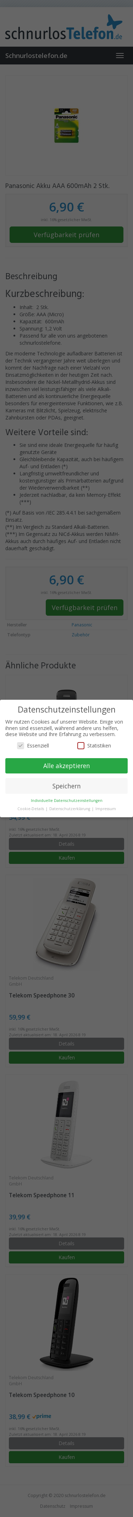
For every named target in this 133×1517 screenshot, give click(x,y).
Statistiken (94, 745)
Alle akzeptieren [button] (66, 765)
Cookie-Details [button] (31, 808)
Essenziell (33, 745)
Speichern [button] (66, 786)
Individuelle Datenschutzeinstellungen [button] (66, 800)
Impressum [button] (105, 808)
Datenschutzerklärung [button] (70, 808)
